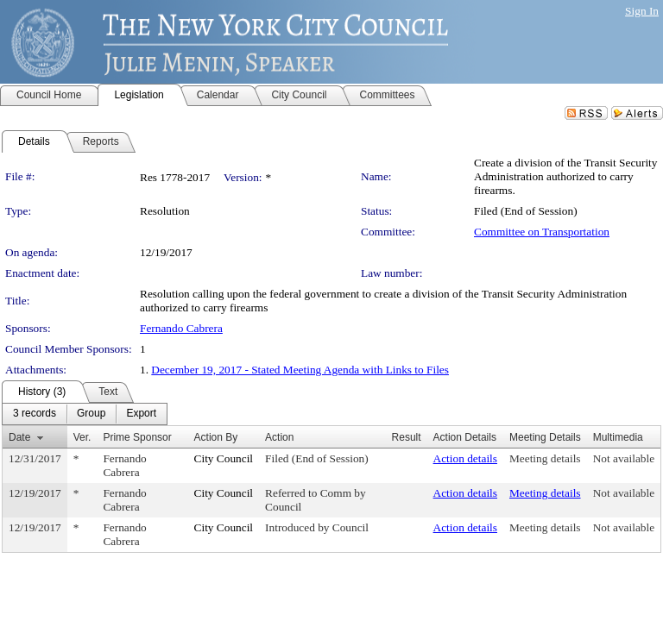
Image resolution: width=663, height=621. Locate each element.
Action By (216, 437)
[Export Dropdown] (141, 414)
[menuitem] (34, 414)
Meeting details (545, 458)
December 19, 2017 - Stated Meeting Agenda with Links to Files (300, 369)
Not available (623, 458)
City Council (224, 458)
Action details (465, 458)
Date (19, 437)
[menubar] (84, 414)
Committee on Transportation (541, 231)
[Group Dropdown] (91, 414)
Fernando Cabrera (181, 328)
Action (279, 437)
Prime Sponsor (137, 437)
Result (406, 437)
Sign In (642, 10)
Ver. (82, 437)
